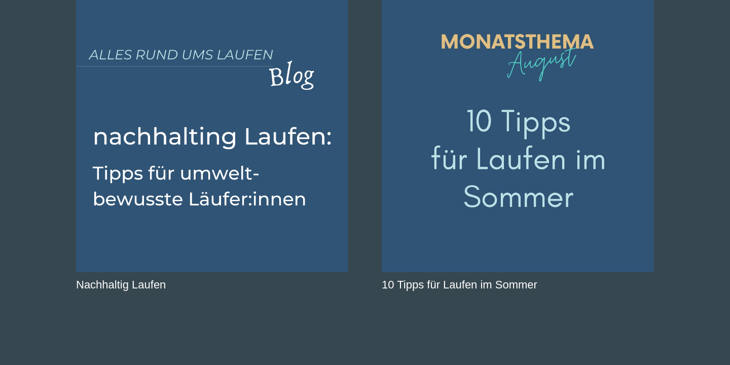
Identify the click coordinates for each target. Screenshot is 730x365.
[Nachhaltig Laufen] (212, 136)
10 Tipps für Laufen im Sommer (459, 284)
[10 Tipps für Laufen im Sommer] (518, 136)
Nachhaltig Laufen (121, 284)
